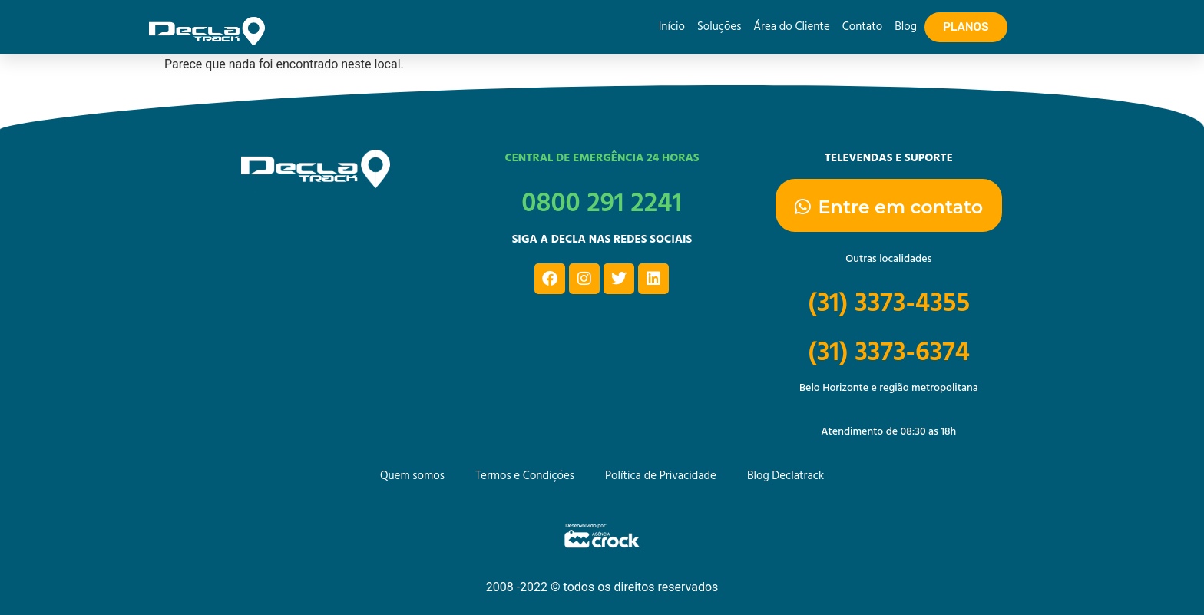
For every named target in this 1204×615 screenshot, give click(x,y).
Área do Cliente (791, 27)
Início (672, 27)
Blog (906, 27)
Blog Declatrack (785, 476)
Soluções (719, 27)
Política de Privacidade (660, 476)
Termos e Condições (524, 476)
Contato (862, 27)
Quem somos (412, 476)
